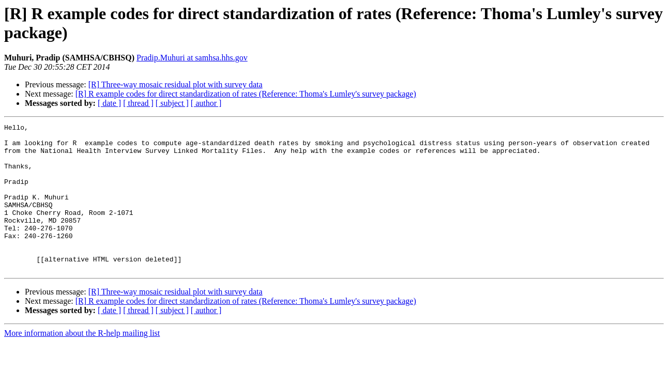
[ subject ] (172, 103)
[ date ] (109, 103)
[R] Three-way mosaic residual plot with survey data (175, 84)
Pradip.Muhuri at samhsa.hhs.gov (192, 57)
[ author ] (206, 103)
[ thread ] (138, 103)
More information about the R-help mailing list (82, 362)
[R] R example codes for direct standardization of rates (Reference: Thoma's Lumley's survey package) (245, 93)
